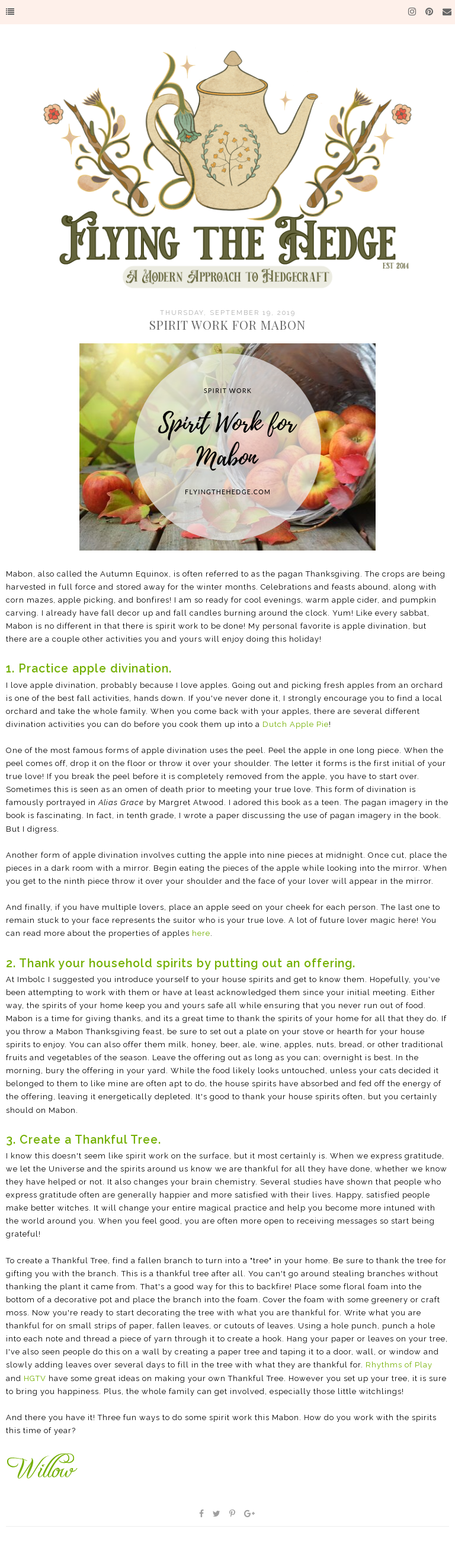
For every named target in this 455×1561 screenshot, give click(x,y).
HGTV (35, 1378)
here (201, 933)
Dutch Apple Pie (295, 724)
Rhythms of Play (399, 1364)
